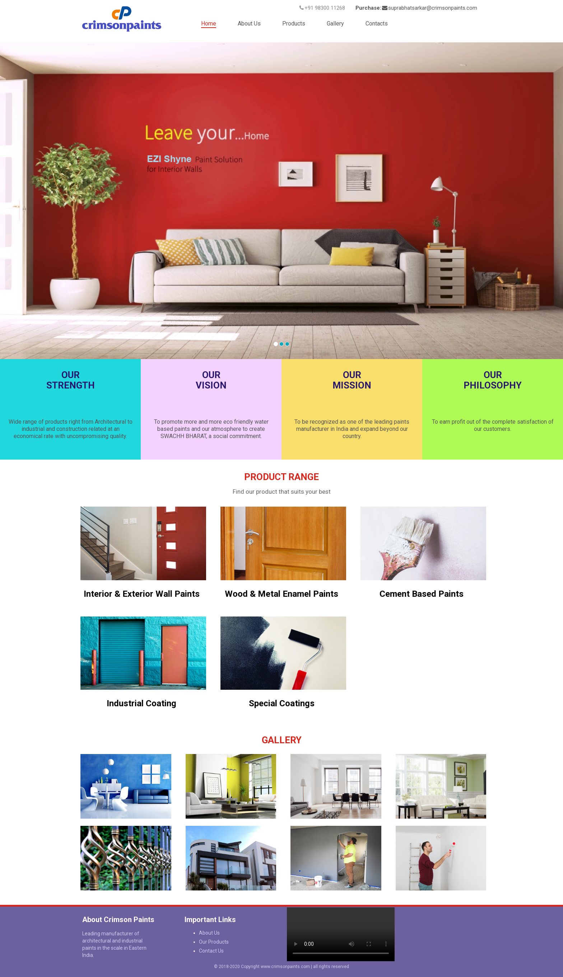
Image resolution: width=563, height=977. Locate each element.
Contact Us (211, 951)
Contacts (377, 23)
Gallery (335, 23)
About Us (249, 23)
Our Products (214, 942)
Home (208, 23)
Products (293, 23)
